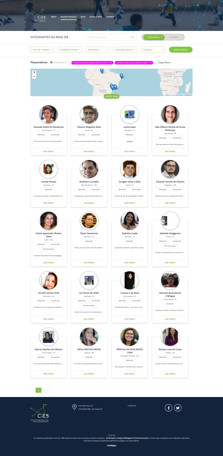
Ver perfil (48, 151)
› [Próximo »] (49, 390)
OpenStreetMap (177, 95)
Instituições (173, 37)
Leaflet (167, 95)
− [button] (34, 77)
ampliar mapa (111, 96)
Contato (132, 406)
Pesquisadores (153, 37)
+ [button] (34, 72)
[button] (42, 50)
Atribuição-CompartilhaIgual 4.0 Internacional (127, 438)
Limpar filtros (164, 62)
